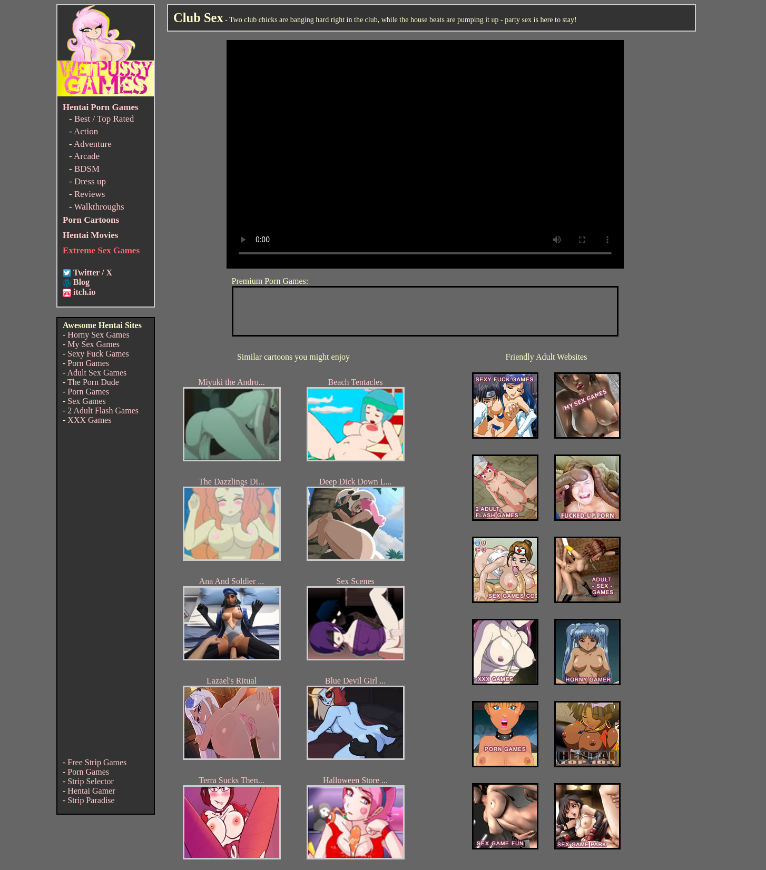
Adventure (93, 144)
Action (86, 131)
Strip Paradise (90, 800)
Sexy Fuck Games (98, 353)
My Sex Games (93, 344)
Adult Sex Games (96, 372)
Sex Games (86, 401)
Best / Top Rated (104, 119)
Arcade (87, 156)
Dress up (90, 181)
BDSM (87, 169)
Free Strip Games (96, 762)
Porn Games (88, 363)
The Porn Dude (93, 382)
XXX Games (89, 420)
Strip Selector (90, 781)
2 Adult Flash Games (103, 410)
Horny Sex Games (98, 334)
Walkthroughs (99, 207)
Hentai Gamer (91, 790)
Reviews (89, 194)
